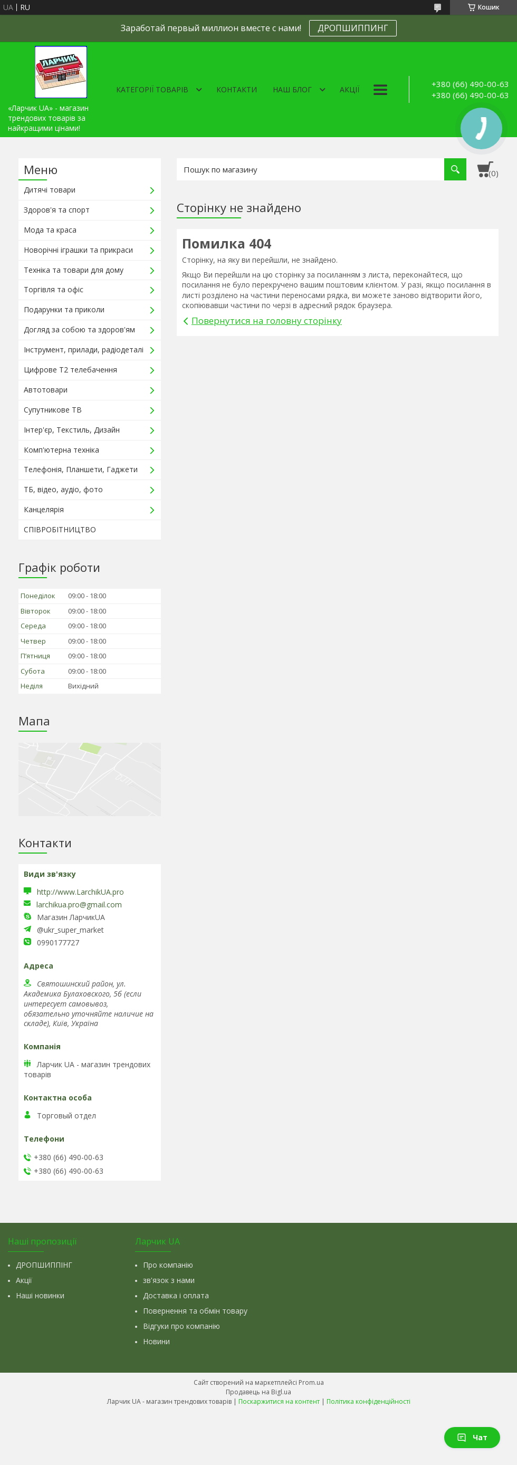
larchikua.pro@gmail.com (79, 904)
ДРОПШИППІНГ (44, 1265)
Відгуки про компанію (181, 1326)
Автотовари (46, 390)
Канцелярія (44, 509)
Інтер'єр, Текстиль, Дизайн (72, 430)
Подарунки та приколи (64, 309)
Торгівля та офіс (53, 289)
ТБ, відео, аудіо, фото (63, 489)
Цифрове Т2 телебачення (70, 370)
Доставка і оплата (176, 1295)
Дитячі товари (49, 190)
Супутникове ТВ (53, 410)
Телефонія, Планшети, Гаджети (81, 469)
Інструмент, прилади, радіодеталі (83, 349)
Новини (156, 1341)
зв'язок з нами (169, 1280)
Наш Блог (292, 89)
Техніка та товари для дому (73, 270)
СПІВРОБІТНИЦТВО (60, 529)
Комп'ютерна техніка (61, 450)
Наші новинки (40, 1295)
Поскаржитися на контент (279, 1401)
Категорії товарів (152, 89)
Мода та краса (50, 230)
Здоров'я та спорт (57, 210)
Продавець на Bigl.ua (258, 1391)
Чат (472, 1437)
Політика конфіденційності (368, 1401)
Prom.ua (311, 1382)
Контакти (236, 89)
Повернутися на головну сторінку (267, 320)
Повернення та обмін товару (195, 1311)
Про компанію (168, 1265)
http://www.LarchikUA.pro (80, 892)
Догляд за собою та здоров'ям (79, 329)
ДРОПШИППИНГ (353, 28)
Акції (349, 89)
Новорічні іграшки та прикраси (78, 250)
